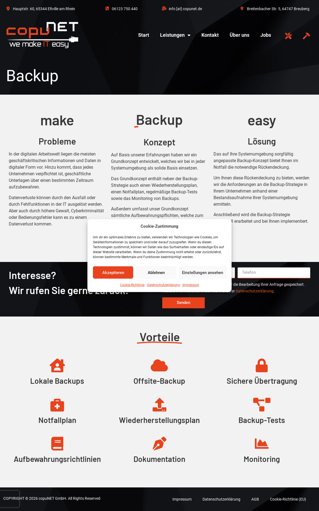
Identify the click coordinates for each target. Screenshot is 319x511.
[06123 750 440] (107, 6)
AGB (255, 499)
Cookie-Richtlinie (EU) (288, 499)
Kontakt (210, 35)
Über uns (239, 35)
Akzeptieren (113, 272)
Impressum (191, 285)
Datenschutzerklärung (163, 285)
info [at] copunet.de (185, 9)
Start (143, 35)
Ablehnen (156, 272)
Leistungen (175, 35)
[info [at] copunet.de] (164, 6)
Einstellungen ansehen (202, 272)
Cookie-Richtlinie (132, 285)
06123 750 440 (125, 9)
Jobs (265, 35)
